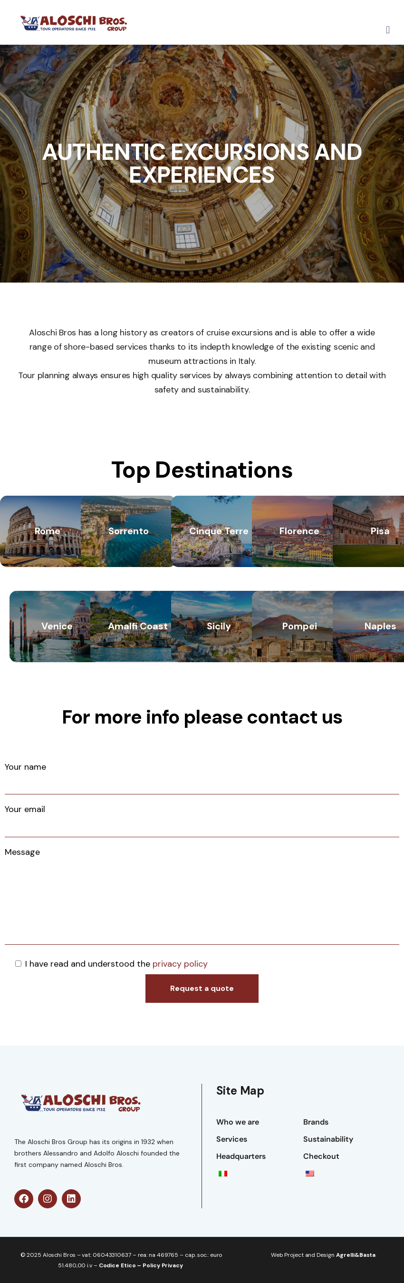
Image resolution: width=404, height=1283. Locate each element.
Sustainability (328, 1139)
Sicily (219, 626)
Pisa (380, 531)
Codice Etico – (121, 1265)
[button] (388, 30)
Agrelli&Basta (356, 1255)
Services (231, 1139)
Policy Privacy (163, 1265)
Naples (380, 626)
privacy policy (180, 964)
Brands (315, 1122)
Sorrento (128, 531)
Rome (47, 531)
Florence (299, 531)
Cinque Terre (219, 531)
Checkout (321, 1156)
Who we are (237, 1122)
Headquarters (241, 1156)
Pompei (299, 626)
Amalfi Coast (138, 626)
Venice (57, 626)
